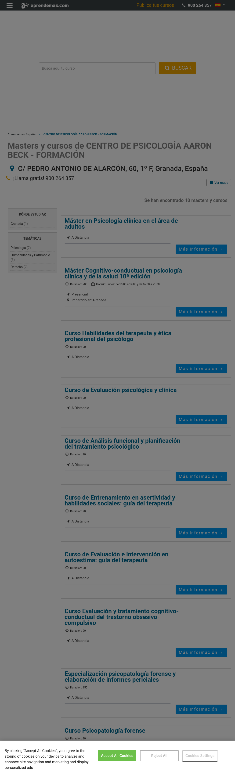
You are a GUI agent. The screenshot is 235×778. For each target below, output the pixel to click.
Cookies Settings (199, 755)
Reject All (159, 755)
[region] (117, 759)
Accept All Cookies (117, 755)
